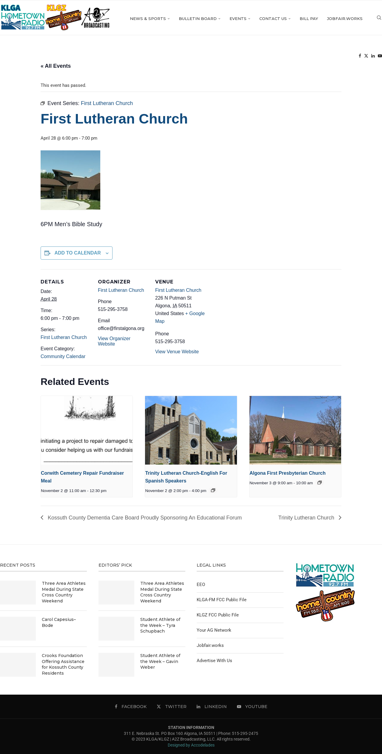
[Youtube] (380, 56)
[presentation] (87, 430)
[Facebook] (360, 56)
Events (238, 18)
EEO (201, 584)
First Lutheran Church (64, 337)
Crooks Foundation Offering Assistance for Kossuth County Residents (63, 664)
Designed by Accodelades (191, 745)
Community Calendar (63, 356)
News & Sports (148, 18)
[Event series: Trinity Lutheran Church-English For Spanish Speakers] (213, 490)
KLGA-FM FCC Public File (222, 599)
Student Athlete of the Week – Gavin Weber (160, 661)
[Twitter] (366, 56)
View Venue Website (177, 351)
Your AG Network (214, 630)
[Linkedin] (373, 56)
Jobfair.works (345, 18)
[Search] (379, 18)
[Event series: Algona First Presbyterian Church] (320, 482)
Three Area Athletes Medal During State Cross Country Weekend (64, 592)
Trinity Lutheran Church (307, 518)
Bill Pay (309, 18)
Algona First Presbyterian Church (287, 473)
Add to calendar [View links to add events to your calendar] (77, 252)
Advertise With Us (214, 660)
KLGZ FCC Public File (218, 615)
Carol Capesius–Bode (59, 622)
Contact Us (273, 18)
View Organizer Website (114, 341)
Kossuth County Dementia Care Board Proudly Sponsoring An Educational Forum (144, 518)
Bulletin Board (198, 18)
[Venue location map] (243, 310)
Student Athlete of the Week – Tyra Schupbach (160, 625)
